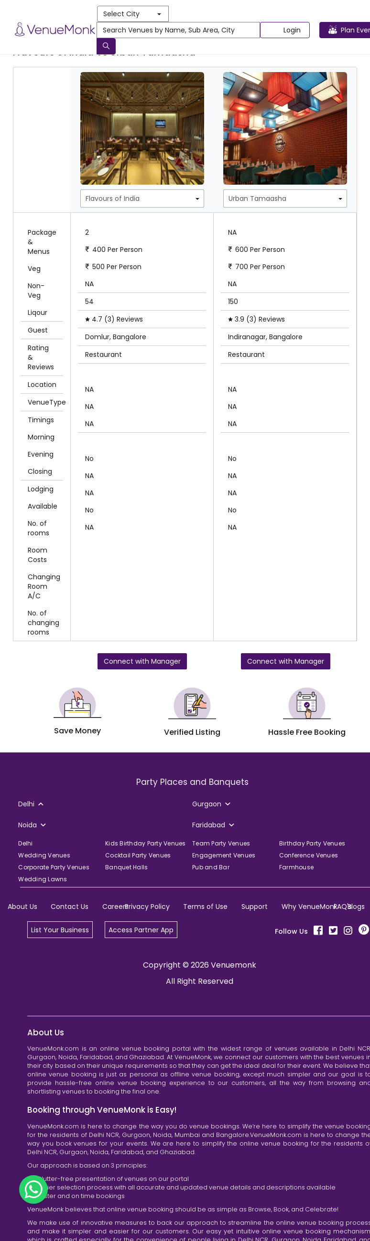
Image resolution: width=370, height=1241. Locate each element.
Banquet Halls (126, 867)
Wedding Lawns (42, 879)
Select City (132, 14)
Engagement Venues (223, 855)
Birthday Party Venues (312, 843)
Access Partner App (141, 930)
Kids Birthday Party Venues (145, 843)
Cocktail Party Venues (138, 855)
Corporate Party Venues (53, 867)
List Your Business (60, 930)
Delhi (25, 843)
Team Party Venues (221, 843)
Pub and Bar (210, 867)
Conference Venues (308, 855)
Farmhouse (296, 867)
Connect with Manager (142, 661)
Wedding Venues (44, 855)
